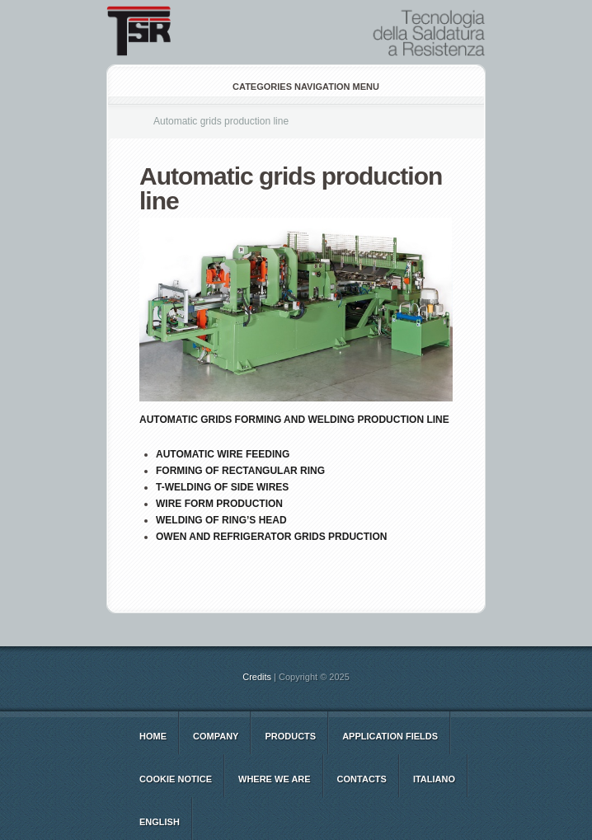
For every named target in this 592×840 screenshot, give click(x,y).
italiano (434, 779)
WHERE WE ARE (274, 779)
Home (153, 736)
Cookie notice (175, 779)
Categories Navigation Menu (294, 87)
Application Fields (390, 736)
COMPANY (215, 736)
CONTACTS (362, 779)
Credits (256, 677)
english (159, 822)
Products (290, 736)
